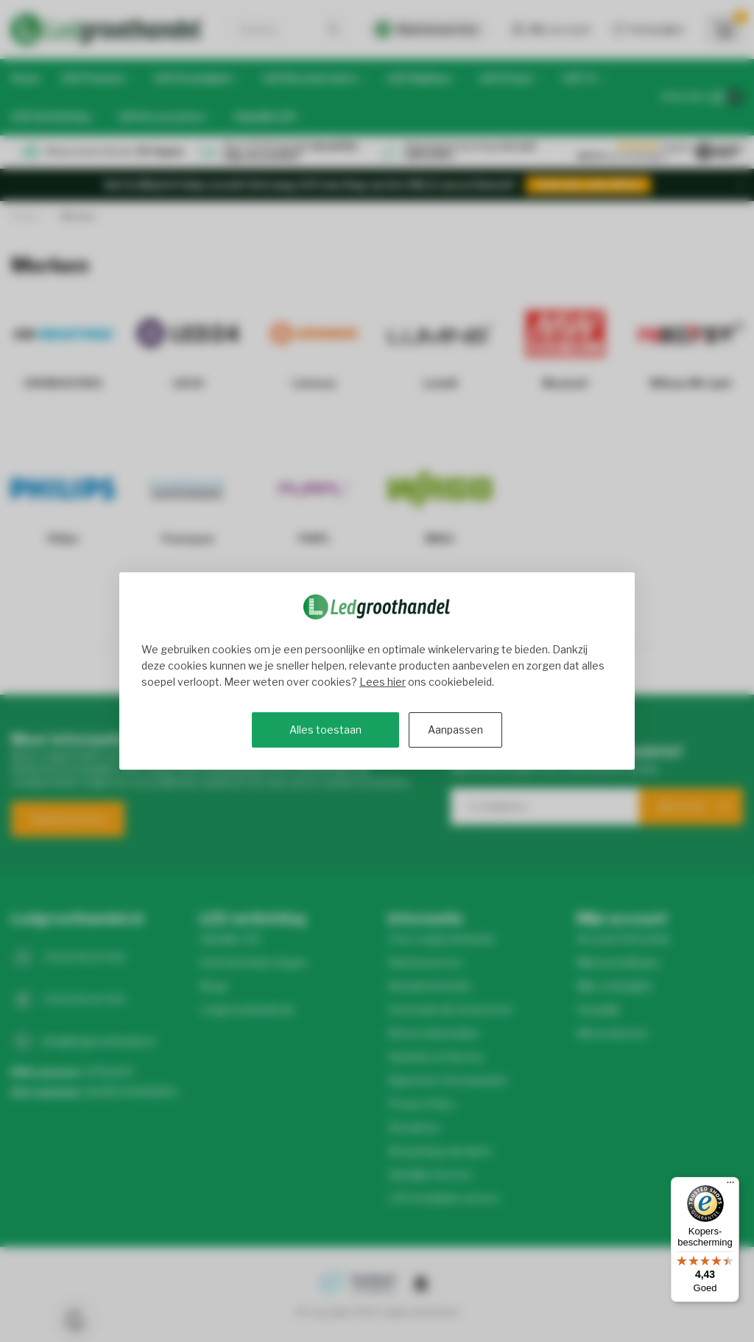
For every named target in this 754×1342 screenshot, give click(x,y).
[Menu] (730, 1186)
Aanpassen (455, 729)
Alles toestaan (325, 729)
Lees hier (382, 681)
